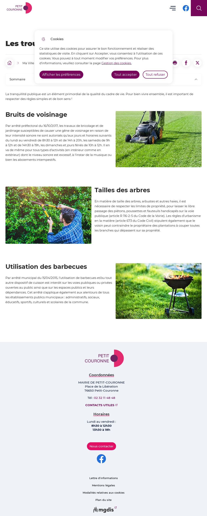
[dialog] (104, 56)
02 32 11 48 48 (104, 398)
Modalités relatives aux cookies (104, 492)
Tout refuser (155, 75)
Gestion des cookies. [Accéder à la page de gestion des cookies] (116, 63)
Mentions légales (103, 485)
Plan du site (103, 499)
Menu (172, 8)
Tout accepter (125, 75)
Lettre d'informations (103, 478)
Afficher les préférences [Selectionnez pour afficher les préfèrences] (61, 75)
